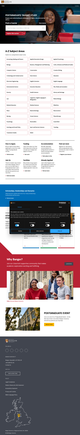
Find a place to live (47, 156)
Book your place (11, 175)
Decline (20, 231)
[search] (43, 28)
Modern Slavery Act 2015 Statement (14, 385)
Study (3, 5)
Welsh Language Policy (11, 394)
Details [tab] (40, 207)
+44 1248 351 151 (9, 362)
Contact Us (8, 365)
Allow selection (40, 231)
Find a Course (11, 23)
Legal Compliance (10, 382)
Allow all (60, 231)
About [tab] (60, 207)
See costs (27, 154)
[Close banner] (69, 202)
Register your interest (65, 154)
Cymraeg (77, 5)
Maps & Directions (12, 373)
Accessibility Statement (11, 388)
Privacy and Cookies (10, 391)
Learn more (27, 170)
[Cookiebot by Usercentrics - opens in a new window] (60, 203)
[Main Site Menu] (76, 2)
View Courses (42, 23)
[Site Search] (77, 2)
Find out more (10, 154)
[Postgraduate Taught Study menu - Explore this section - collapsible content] (15, 33)
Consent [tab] (20, 207)
